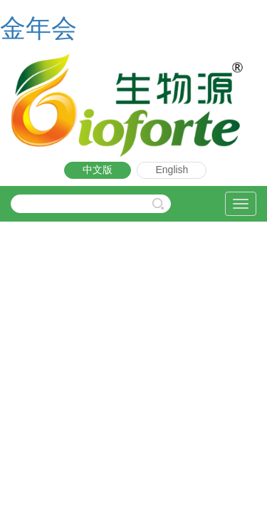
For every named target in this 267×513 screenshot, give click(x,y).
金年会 (38, 28)
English (171, 169)
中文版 (97, 169)
